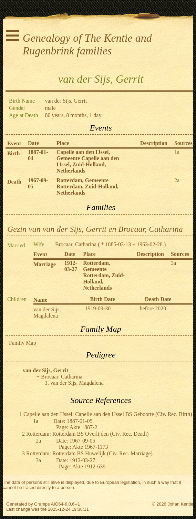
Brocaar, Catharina (75, 244)
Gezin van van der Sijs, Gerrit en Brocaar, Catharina (95, 229)
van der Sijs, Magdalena (47, 313)
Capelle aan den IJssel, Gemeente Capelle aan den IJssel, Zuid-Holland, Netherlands (87, 161)
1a (176, 152)
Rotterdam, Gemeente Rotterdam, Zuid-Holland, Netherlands (87, 186)
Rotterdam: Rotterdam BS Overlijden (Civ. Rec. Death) (87, 434)
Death (14, 182)
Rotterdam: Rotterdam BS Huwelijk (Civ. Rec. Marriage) (89, 453)
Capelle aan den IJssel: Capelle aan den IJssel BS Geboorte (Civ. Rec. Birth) (107, 414)
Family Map (22, 343)
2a (176, 180)
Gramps (42, 504)
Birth (13, 153)
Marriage (44, 264)
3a (173, 263)
